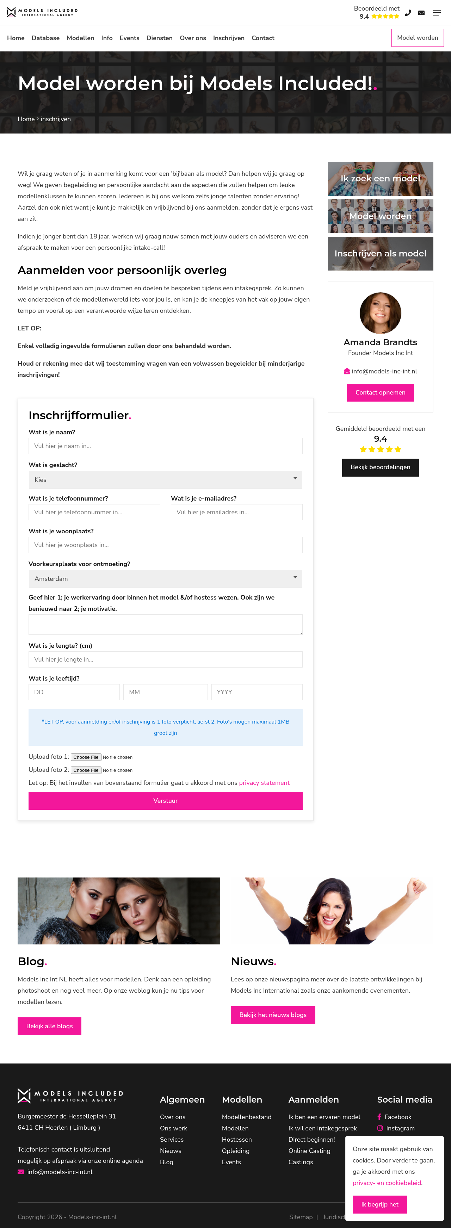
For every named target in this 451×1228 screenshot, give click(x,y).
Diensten (160, 38)
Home (16, 38)
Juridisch (335, 1218)
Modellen (80, 38)
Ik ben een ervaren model (324, 1118)
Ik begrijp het (381, 1204)
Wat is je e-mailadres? (203, 498)
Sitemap (301, 1218)
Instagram (396, 1129)
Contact (263, 38)
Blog (166, 1163)
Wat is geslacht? (53, 465)
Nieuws (170, 1152)
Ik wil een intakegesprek (323, 1129)
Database (46, 38)
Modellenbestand (247, 1118)
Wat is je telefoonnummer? (68, 498)
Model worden (417, 38)
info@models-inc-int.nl (380, 371)
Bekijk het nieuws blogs (274, 1015)
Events (130, 38)
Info (107, 38)
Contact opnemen (380, 393)
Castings (301, 1163)
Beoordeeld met (377, 13)
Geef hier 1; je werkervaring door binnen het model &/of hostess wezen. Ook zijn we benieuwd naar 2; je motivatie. (151, 603)
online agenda (123, 1161)
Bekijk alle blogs (50, 1027)
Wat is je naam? (52, 432)
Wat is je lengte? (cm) (60, 645)
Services (172, 1140)
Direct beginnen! (312, 1140)
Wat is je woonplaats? (61, 531)
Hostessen (237, 1140)
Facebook (394, 1118)
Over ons (193, 38)
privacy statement (264, 783)
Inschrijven (229, 38)
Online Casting (309, 1152)
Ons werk (173, 1129)
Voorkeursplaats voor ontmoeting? (79, 564)
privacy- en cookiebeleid (387, 1182)
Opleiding (236, 1152)
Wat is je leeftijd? (54, 678)
